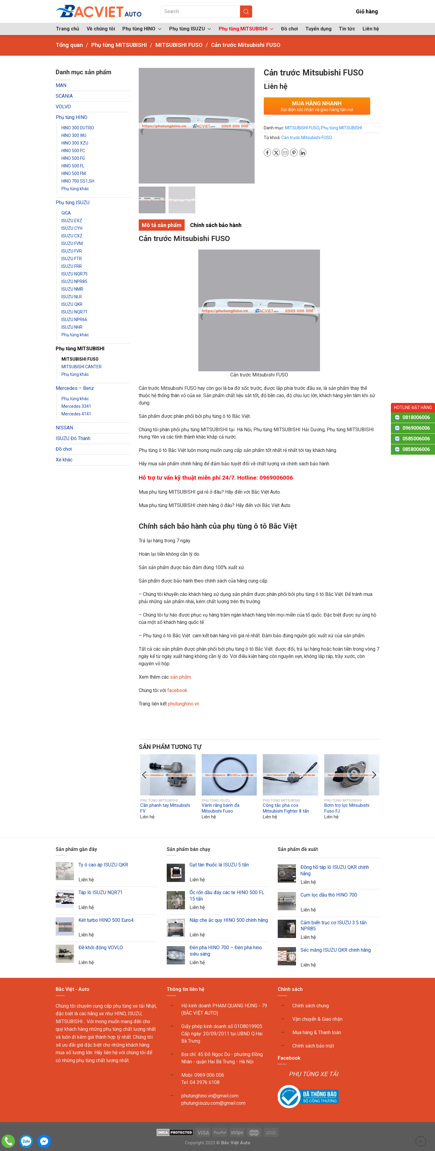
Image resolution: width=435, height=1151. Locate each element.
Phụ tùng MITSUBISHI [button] (246, 29)
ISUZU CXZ (71, 235)
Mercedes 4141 (76, 413)
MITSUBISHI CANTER (81, 366)
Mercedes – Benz (75, 388)
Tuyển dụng (318, 29)
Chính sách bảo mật (313, 1046)
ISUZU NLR (71, 296)
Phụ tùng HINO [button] (142, 29)
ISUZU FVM (72, 243)
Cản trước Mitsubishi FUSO (306, 137)
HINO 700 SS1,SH (77, 181)
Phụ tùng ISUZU (72, 202)
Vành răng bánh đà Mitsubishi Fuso (220, 808)
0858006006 (416, 449)
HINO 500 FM (73, 173)
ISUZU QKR (71, 304)
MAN (61, 85)
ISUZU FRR (71, 266)
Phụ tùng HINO (71, 117)
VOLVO (63, 107)
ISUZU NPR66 (74, 319)
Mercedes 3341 (76, 406)
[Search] (206, 11)
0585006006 (416, 439)
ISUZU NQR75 (74, 273)
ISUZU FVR (71, 251)
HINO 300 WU (73, 135)
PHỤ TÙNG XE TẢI (313, 1074)
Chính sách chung (310, 1006)
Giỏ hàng (362, 11)
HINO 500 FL (72, 165)
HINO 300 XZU (74, 143)
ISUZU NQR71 (74, 312)
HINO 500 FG (73, 158)
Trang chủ (67, 29)
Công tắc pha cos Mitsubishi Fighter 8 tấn (286, 808)
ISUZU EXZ (71, 220)
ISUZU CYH (71, 228)
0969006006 (416, 428)
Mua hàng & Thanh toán (316, 1032)
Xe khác (64, 460)
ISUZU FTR (71, 258)
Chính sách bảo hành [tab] (216, 225)
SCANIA (64, 96)
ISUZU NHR (71, 327)
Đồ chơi (289, 29)
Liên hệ (371, 29)
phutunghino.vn (183, 704)
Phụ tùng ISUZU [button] (190, 29)
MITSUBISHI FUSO (80, 359)
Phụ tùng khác (75, 188)
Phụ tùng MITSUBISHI (80, 349)
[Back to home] (99, 11)
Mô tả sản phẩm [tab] (162, 225)
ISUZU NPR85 (74, 281)
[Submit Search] (246, 11)
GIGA (66, 213)
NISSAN (64, 428)
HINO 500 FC (73, 150)
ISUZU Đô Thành (73, 438)
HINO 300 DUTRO (77, 127)
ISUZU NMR (72, 289)
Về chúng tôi (101, 29)
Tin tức (347, 29)
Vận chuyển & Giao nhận (317, 1019)
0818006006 (416, 417)
